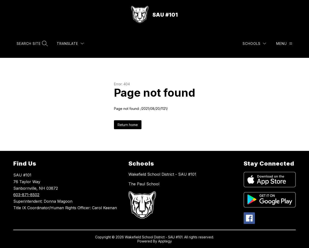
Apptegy (165, 241)
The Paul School (143, 183)
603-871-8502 (26, 194)
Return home (128, 125)
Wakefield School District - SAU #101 (162, 174)
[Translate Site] (70, 43)
